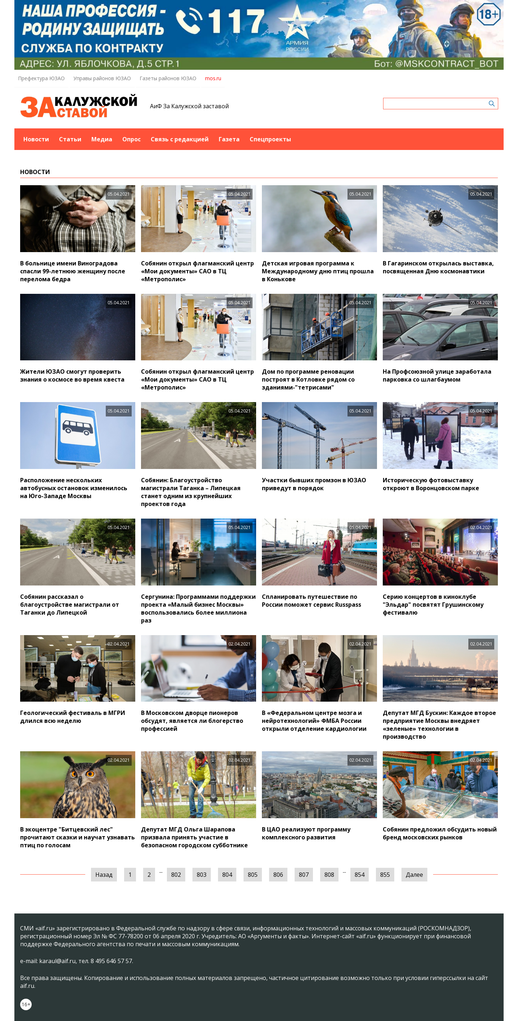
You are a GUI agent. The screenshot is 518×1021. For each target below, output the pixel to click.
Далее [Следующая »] (414, 875)
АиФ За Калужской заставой (189, 106)
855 (385, 875)
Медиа (101, 139)
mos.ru (213, 78)
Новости (36, 139)
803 (201, 875)
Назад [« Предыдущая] (104, 875)
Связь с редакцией (180, 139)
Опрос (131, 139)
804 (227, 875)
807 (304, 875)
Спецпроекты (270, 139)
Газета (229, 139)
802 (176, 875)
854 (359, 875)
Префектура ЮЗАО (41, 78)
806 (278, 875)
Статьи (70, 139)
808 (329, 875)
